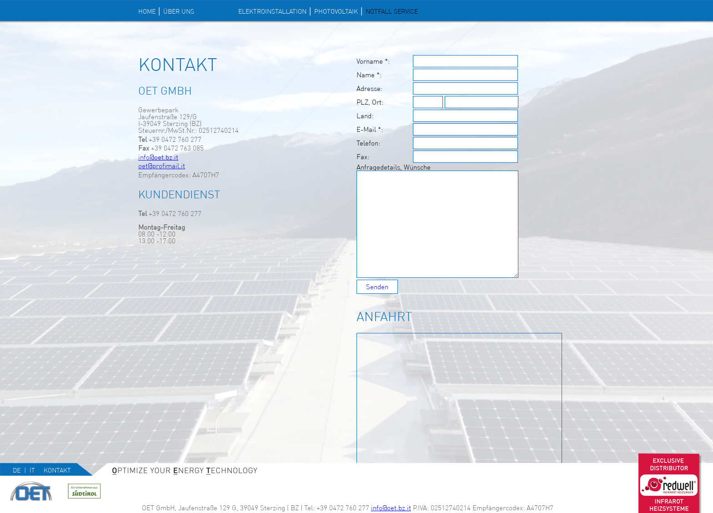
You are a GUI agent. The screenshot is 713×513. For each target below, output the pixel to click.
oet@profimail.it (161, 165)
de (16, 470)
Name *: (369, 75)
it (32, 470)
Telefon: (368, 143)
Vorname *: (373, 61)
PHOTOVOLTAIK (336, 11)
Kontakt (57, 470)
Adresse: (369, 89)
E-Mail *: (369, 130)
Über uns (178, 11)
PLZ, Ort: (369, 102)
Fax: (362, 157)
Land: (364, 116)
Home (147, 11)
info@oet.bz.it (158, 157)
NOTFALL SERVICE (392, 11)
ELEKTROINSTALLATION (272, 11)
